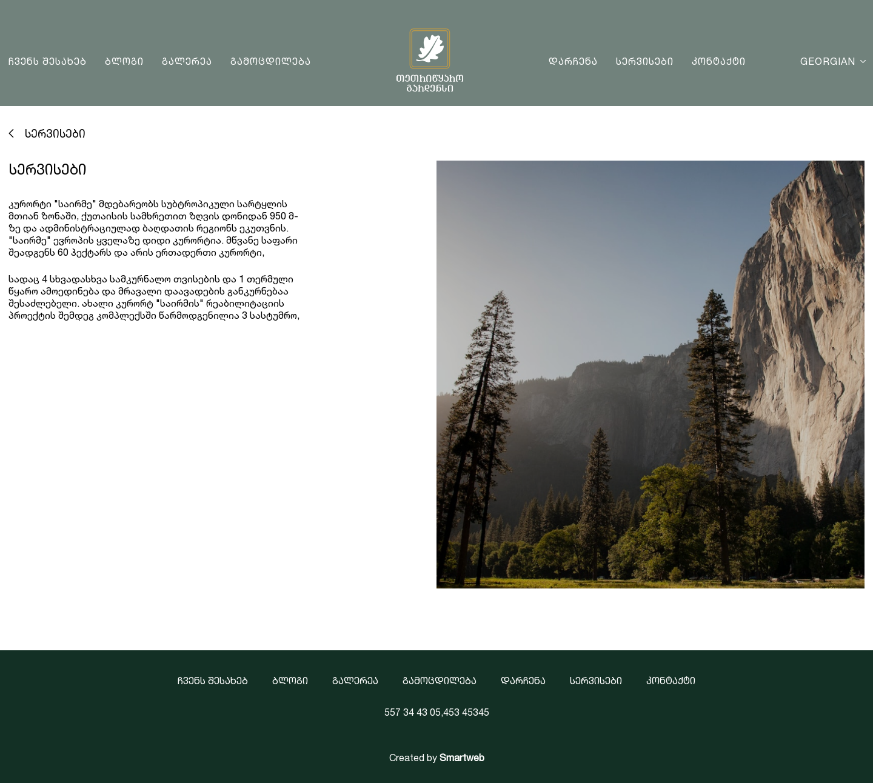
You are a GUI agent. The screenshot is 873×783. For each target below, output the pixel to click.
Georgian (827, 61)
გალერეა (187, 61)
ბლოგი (124, 61)
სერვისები (645, 61)
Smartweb (462, 757)
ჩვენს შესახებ (47, 61)
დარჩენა (573, 61)
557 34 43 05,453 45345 (436, 712)
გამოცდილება (270, 61)
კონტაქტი (719, 61)
